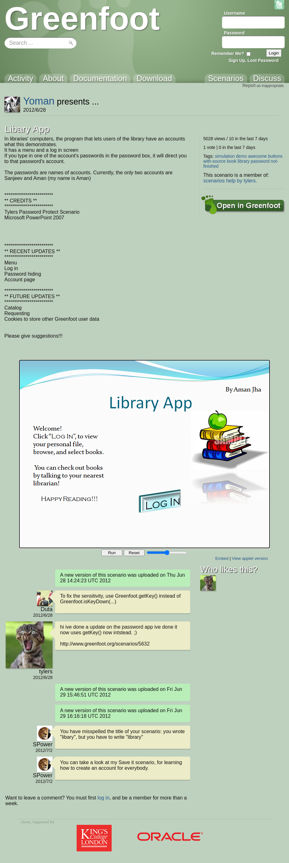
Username (234, 13)
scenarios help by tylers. (230, 180)
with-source (214, 161)
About (25, 822)
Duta (47, 609)
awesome (257, 156)
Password (234, 32)
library (244, 161)
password (260, 161)
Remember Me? (227, 53)
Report (249, 85)
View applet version (250, 558)
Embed (221, 558)
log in (103, 797)
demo (241, 156)
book (231, 161)
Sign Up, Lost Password (254, 60)
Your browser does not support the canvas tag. (144, 454)
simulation (225, 156)
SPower (43, 744)
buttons (275, 156)
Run (111, 552)
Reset (134, 552)
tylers (46, 671)
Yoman (38, 101)
